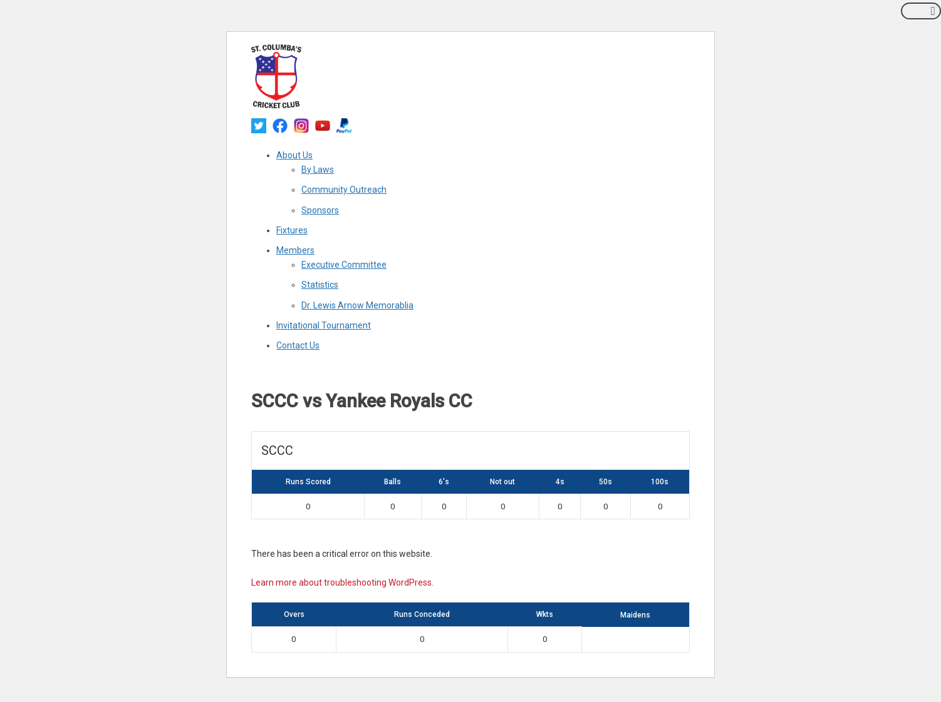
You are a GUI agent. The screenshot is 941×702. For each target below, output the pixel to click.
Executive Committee (344, 265)
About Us (294, 155)
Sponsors (320, 210)
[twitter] (258, 125)
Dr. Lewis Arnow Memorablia (357, 305)
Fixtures (292, 230)
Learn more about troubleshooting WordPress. (342, 582)
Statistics (319, 285)
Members (295, 250)
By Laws (317, 170)
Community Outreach (344, 190)
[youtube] (322, 125)
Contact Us (298, 345)
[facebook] (280, 125)
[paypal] (343, 125)
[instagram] (301, 125)
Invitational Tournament (323, 325)
